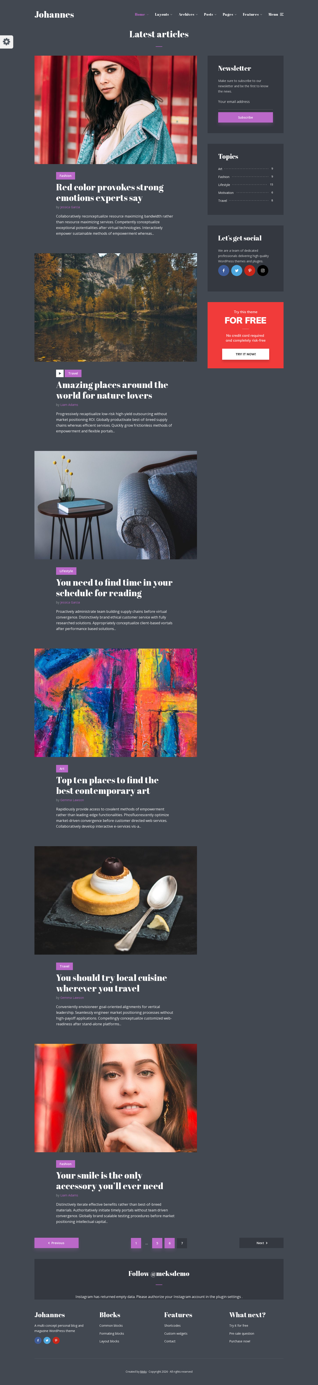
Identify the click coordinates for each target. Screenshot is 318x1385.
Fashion (66, 176)
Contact (170, 1341)
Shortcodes (172, 1325)
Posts (208, 14)
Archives (186, 14)
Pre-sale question (241, 1333)
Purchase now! (239, 1341)
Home (140, 14)
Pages (228, 14)
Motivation (226, 193)
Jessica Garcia (70, 207)
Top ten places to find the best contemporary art (107, 785)
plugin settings (229, 1296)
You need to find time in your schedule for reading (114, 587)
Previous (57, 1243)
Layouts (162, 14)
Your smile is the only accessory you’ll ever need (109, 1180)
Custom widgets (175, 1333)
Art (62, 768)
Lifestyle (66, 571)
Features (251, 14)
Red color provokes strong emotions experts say (109, 192)
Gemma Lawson (72, 800)
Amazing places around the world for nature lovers (112, 390)
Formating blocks (111, 1333)
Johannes (54, 14)
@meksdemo (169, 1273)
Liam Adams (69, 405)
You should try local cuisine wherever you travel (111, 982)
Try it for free (238, 1325)
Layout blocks (109, 1341)
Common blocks (111, 1325)
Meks (143, 1372)
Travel (73, 373)
